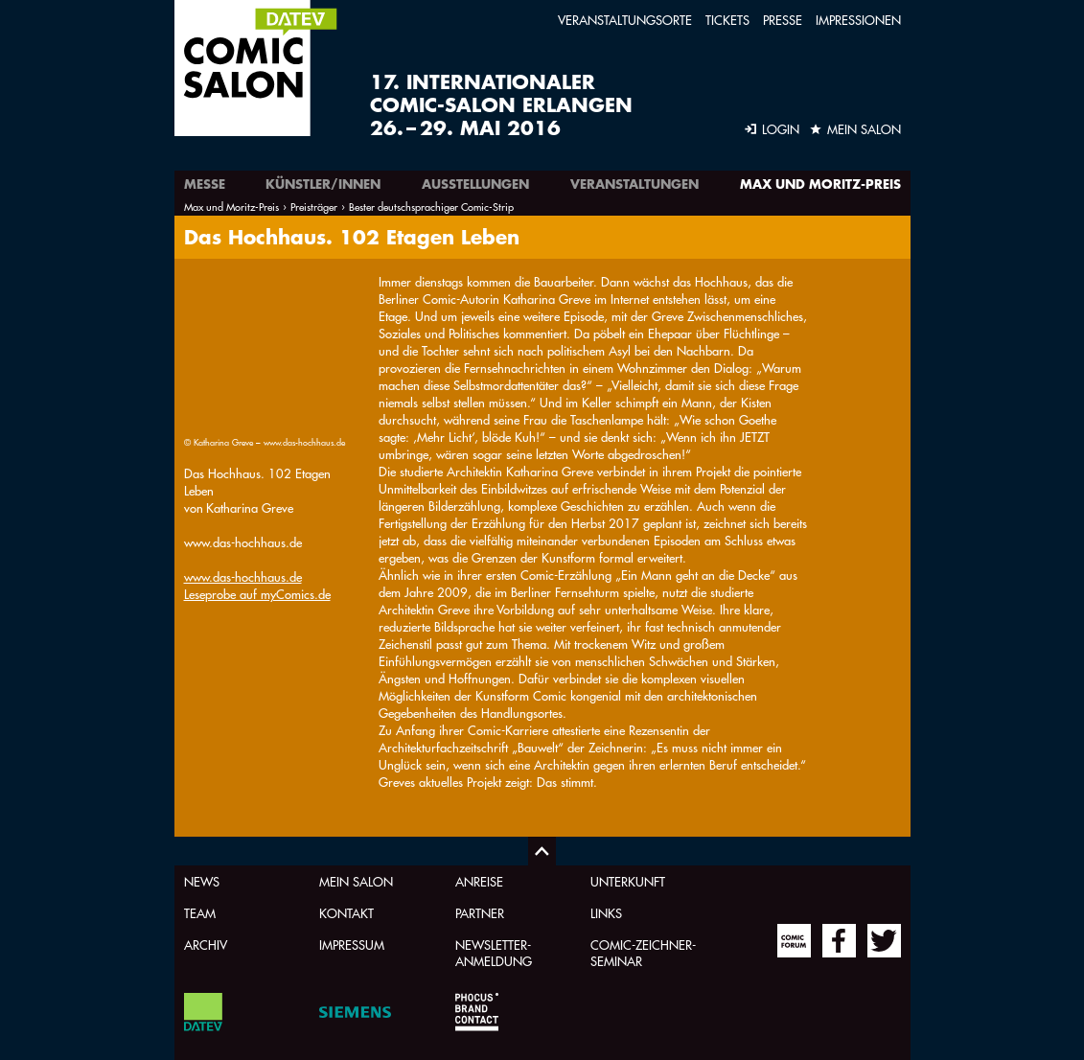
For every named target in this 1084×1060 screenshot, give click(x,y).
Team (200, 913)
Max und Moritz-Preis (820, 184)
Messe (204, 184)
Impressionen (858, 20)
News (201, 881)
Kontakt (346, 913)
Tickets (727, 20)
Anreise (479, 881)
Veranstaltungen (634, 184)
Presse (782, 20)
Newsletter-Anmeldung (493, 952)
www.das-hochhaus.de (243, 422)
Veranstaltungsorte (625, 20)
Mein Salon (356, 881)
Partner (479, 913)
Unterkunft (627, 881)
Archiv (205, 944)
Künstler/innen (323, 184)
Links (606, 913)
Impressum (351, 944)
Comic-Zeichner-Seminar (643, 952)
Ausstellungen (475, 184)
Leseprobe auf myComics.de (257, 439)
